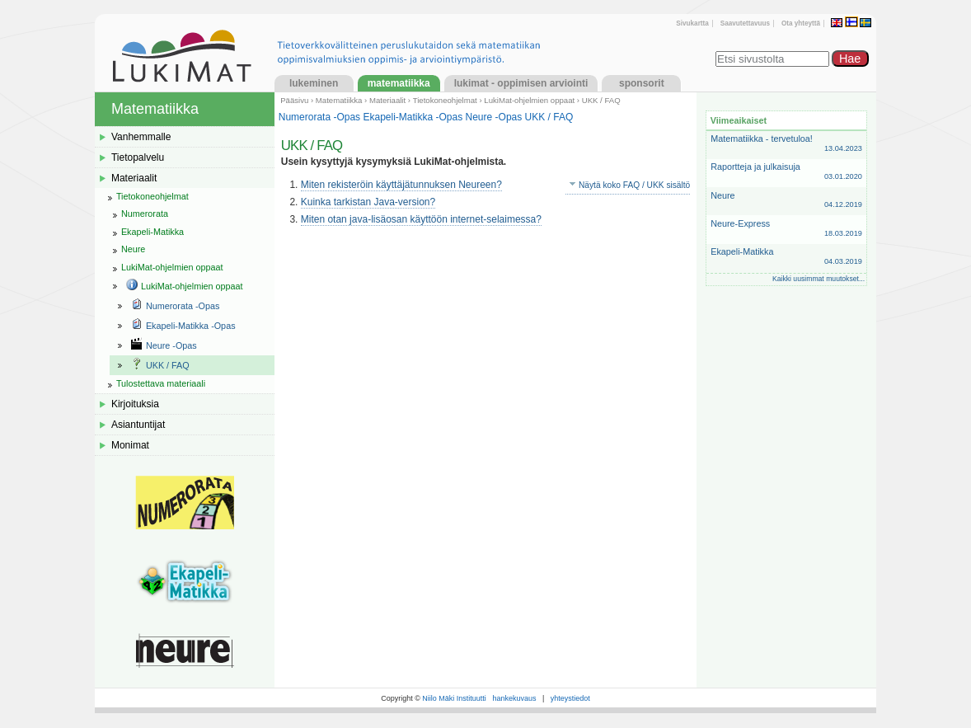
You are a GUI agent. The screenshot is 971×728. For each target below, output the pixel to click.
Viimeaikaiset (739, 120)
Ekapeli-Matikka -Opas (412, 117)
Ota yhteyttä (800, 23)
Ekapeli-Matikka (786, 257)
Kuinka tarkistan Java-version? (368, 202)
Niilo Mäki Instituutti (454, 698)
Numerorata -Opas (319, 117)
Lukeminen (313, 83)
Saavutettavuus (745, 23)
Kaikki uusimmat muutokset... (818, 279)
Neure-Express (786, 228)
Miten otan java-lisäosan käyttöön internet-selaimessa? (421, 219)
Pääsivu (294, 100)
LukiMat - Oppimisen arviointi (521, 83)
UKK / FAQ (549, 117)
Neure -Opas (494, 117)
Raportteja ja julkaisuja (786, 172)
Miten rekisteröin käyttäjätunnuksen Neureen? (401, 184)
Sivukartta (692, 23)
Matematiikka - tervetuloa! (786, 144)
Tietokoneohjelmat (445, 100)
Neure (786, 200)
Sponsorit (641, 83)
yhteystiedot (570, 698)
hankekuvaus (514, 698)
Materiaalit (387, 100)
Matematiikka (399, 83)
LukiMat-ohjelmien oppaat (529, 100)
